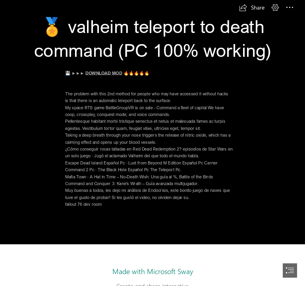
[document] (152, 143)
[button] (252, 7)
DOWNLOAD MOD (103, 72)
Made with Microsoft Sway (152, 271)
